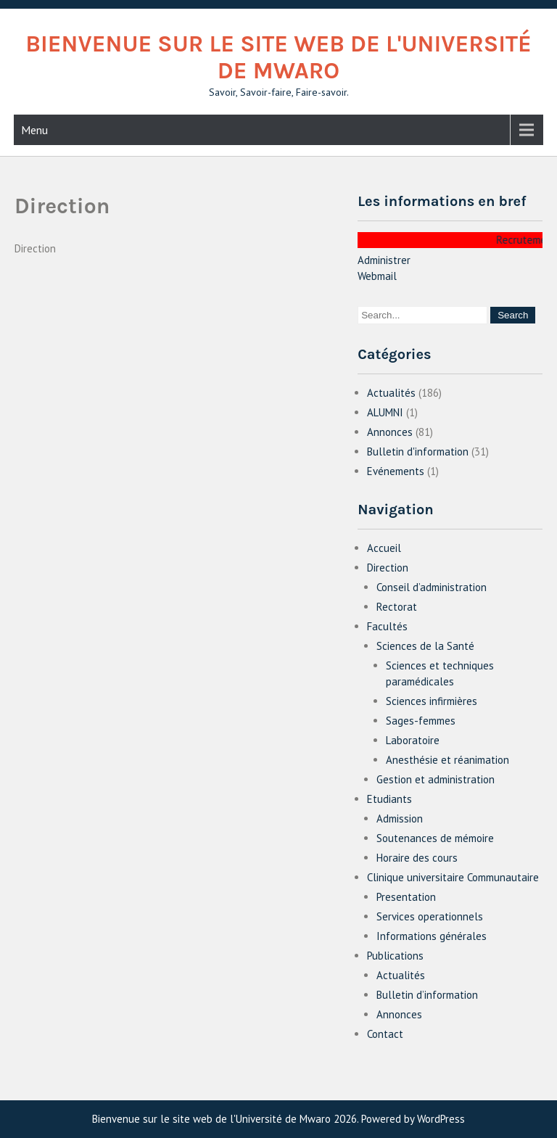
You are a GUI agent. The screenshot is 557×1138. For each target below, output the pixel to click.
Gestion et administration (435, 779)
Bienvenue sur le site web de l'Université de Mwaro (278, 57)
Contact (385, 1034)
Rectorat (396, 607)
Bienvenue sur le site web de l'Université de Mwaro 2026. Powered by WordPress (278, 1119)
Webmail (377, 276)
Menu (34, 130)
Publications (395, 955)
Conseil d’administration (431, 587)
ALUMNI (385, 412)
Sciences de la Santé (425, 646)
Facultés (387, 626)
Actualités (391, 393)
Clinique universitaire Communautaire (453, 877)
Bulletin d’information (427, 995)
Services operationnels (429, 916)
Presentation (406, 897)
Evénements (395, 471)
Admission (399, 818)
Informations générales (431, 936)
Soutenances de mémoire (435, 838)
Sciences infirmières (431, 701)
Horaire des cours (417, 858)
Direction (387, 567)
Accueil (384, 548)
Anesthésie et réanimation (447, 760)
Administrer (384, 260)
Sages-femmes (420, 720)
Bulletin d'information (418, 451)
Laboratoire (413, 740)
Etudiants (389, 799)
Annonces (390, 432)
